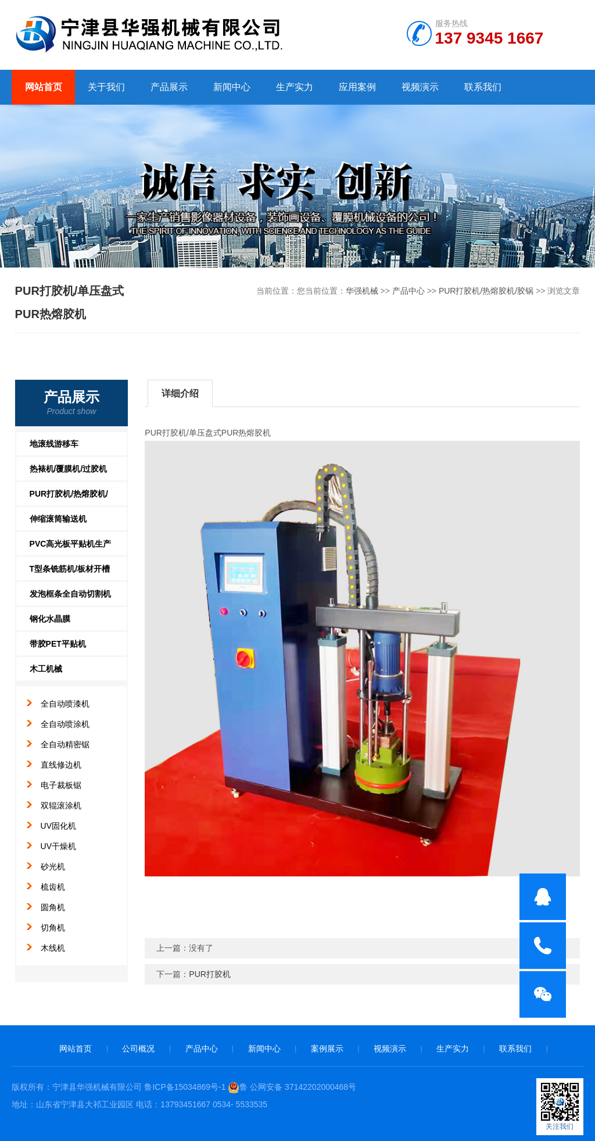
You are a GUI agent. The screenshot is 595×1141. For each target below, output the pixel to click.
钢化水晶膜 (50, 618)
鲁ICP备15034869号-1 (184, 1087)
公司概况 (138, 1048)
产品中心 (408, 290)
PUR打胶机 (210, 974)
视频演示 (420, 87)
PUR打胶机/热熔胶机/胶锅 (486, 290)
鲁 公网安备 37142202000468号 (292, 1087)
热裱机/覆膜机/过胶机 (68, 468)
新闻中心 (231, 87)
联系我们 (482, 87)
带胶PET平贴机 (58, 643)
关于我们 (106, 87)
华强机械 (362, 290)
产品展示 (169, 87)
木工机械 (46, 668)
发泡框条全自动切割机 (70, 593)
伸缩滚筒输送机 (58, 518)
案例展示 (327, 1048)
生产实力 (294, 87)
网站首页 (43, 87)
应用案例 (357, 87)
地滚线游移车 (54, 443)
